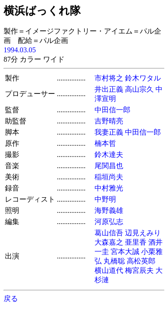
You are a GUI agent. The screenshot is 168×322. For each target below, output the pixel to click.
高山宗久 (139, 89)
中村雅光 (109, 188)
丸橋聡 (114, 261)
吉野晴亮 (109, 121)
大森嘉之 (109, 242)
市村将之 (109, 78)
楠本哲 (105, 143)
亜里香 (135, 242)
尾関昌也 (109, 165)
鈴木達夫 (109, 154)
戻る (11, 298)
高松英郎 (141, 261)
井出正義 (109, 89)
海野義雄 (109, 210)
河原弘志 (109, 221)
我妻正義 (109, 132)
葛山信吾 (109, 233)
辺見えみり (143, 233)
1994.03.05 (20, 50)
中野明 (105, 199)
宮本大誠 (125, 251)
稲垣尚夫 (109, 177)
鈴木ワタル (143, 78)
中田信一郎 (112, 110)
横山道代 (109, 270)
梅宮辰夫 (139, 270)
